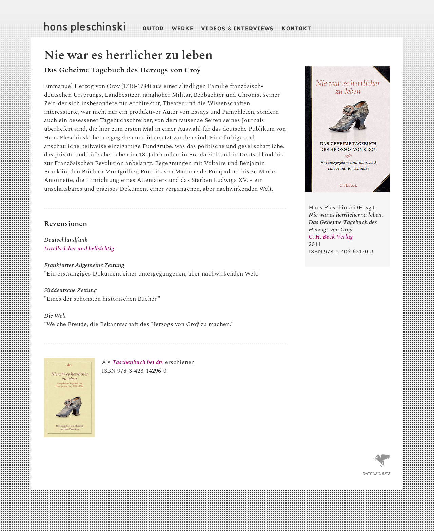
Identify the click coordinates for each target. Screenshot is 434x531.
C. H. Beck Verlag (331, 236)
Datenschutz (376, 474)
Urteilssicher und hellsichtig (79, 248)
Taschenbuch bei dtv (137, 362)
